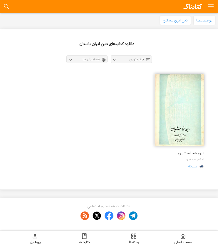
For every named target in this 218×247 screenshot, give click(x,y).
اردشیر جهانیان (195, 159)
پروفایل (35, 239)
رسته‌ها (134, 239)
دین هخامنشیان (191, 153)
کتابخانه (84, 239)
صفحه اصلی (183, 239)
